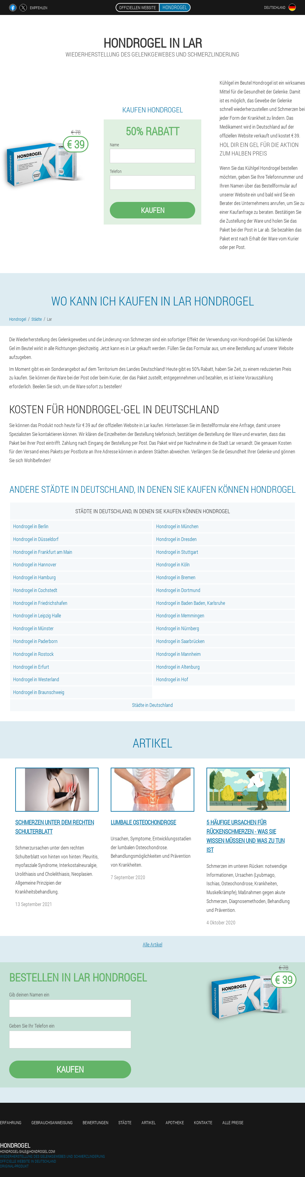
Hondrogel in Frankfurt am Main (42, 552)
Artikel (149, 1122)
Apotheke (175, 1122)
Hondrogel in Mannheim (178, 654)
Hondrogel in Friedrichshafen (40, 603)
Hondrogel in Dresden (176, 539)
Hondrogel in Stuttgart (177, 552)
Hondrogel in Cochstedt (35, 590)
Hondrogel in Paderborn (35, 641)
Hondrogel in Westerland (36, 679)
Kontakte (203, 1122)
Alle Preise (232, 1122)
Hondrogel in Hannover (34, 564)
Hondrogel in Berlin (30, 526)
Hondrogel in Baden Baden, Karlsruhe (190, 603)
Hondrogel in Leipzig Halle (37, 615)
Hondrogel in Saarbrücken (180, 641)
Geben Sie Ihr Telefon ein (32, 1025)
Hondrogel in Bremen (176, 577)
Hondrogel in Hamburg (34, 577)
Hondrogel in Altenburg (178, 666)
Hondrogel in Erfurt (31, 666)
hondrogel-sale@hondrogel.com (27, 1151)
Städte (124, 1122)
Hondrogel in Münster (33, 628)
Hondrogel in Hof (172, 679)
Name (114, 145)
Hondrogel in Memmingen (180, 615)
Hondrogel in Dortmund (178, 590)
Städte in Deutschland (152, 705)
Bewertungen (95, 1122)
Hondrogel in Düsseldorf (36, 539)
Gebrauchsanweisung (52, 1122)
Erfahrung (10, 1122)
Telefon (116, 171)
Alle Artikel (152, 944)
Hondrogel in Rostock (33, 654)
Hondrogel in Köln (173, 564)
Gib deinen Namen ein (29, 994)
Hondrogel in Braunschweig (38, 692)
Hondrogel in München (177, 526)
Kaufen (152, 210)
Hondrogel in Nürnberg (177, 628)
